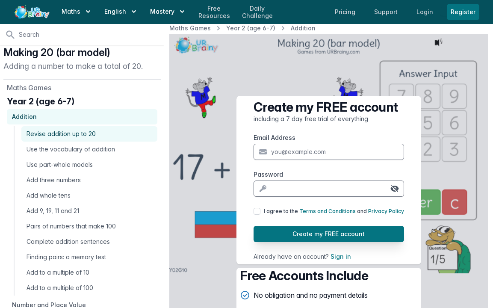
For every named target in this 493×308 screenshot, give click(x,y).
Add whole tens (49, 195)
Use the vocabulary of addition (71, 149)
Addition (303, 28)
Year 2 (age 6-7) (250, 28)
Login (425, 11)
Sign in (341, 256)
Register (463, 11)
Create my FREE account (328, 233)
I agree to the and (334, 211)
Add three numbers (54, 180)
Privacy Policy (386, 211)
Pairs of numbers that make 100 (71, 226)
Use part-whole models (60, 164)
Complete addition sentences (68, 241)
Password (268, 174)
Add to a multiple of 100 (60, 287)
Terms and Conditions (327, 211)
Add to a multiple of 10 (58, 272)
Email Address (274, 137)
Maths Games (190, 28)
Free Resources (214, 12)
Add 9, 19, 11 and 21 (53, 210)
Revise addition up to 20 (61, 133)
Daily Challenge (257, 12)
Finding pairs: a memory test (66, 257)
